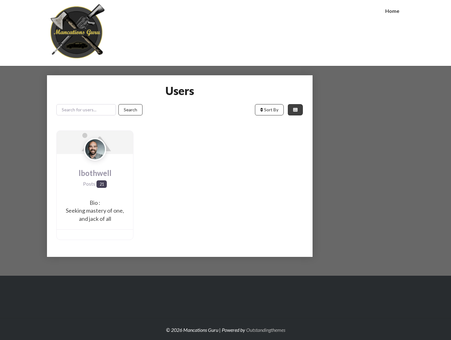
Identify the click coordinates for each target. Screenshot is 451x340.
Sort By (269, 109)
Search (130, 109)
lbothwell (95, 173)
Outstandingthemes (265, 330)
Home (392, 11)
